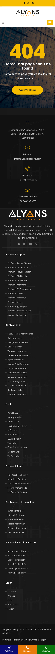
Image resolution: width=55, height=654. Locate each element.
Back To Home (27, 92)
